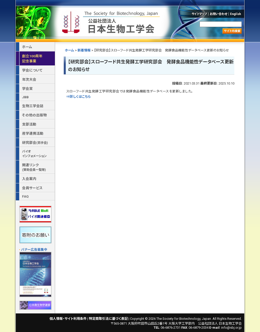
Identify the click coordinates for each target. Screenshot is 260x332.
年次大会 (29, 79)
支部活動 (29, 124)
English (237, 14)
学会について (32, 70)
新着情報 (84, 50)
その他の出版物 (34, 115)
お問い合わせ (218, 14)
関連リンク (34, 167)
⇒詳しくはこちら (78, 97)
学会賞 (27, 89)
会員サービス (32, 188)
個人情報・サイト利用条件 (68, 319)
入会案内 (29, 179)
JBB (25, 97)
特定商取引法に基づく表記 (108, 319)
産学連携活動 (32, 133)
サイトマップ (199, 14)
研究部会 (35, 143)
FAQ (25, 196)
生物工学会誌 (32, 106)
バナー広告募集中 (34, 250)
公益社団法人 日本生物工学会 (111, 21)
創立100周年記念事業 (32, 58)
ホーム (69, 50)
